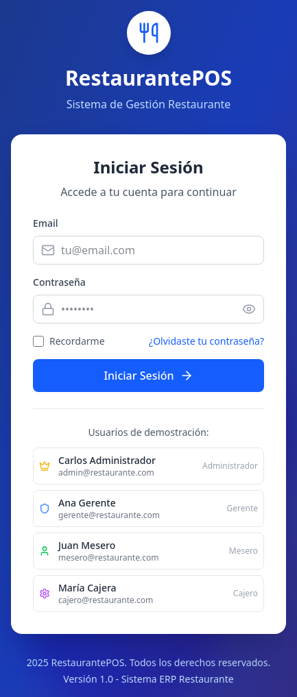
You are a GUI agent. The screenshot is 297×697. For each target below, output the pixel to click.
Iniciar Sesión (148, 375)
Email (45, 223)
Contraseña (59, 282)
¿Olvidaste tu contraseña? (206, 340)
